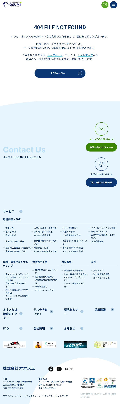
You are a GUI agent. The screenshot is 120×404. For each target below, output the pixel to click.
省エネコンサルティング (16, 272)
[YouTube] (58, 367)
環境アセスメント (99, 230)
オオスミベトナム (101, 276)
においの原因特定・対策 (45, 250)
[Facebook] (50, 367)
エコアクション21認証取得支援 (16, 296)
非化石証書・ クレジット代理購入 (17, 278)
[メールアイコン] (104, 4)
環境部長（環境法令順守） (15, 284)
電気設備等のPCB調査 (72, 246)
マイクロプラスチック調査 (103, 226)
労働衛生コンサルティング (46, 270)
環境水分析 (10, 234)
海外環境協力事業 (101, 272)
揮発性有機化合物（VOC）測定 (46, 241)
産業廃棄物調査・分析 (15, 250)
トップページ (54, 55)
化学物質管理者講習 (44, 275)
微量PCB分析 (68, 230)
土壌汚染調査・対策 (14, 240)
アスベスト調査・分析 (72, 250)
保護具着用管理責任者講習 (46, 280)
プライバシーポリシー (13, 395)
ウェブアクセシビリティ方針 (40, 395)
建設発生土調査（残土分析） (18, 246)
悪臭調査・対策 (41, 246)
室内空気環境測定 (42, 234)
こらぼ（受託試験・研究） (74, 284)
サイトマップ (85, 55)
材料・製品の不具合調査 (75, 272)
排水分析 (9, 226)
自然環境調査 (97, 240)
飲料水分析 (10, 230)
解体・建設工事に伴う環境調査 (16, 290)
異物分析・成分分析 (73, 269)
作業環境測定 (41, 285)
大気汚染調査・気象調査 (45, 226)
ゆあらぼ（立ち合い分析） (74, 278)
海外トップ (98, 269)
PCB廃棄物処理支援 (71, 234)
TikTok (68, 368)
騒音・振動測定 (69, 226)
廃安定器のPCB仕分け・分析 (74, 241)
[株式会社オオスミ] (12, 4)
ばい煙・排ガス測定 (43, 230)
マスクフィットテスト (45, 288)
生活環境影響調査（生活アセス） (103, 235)
